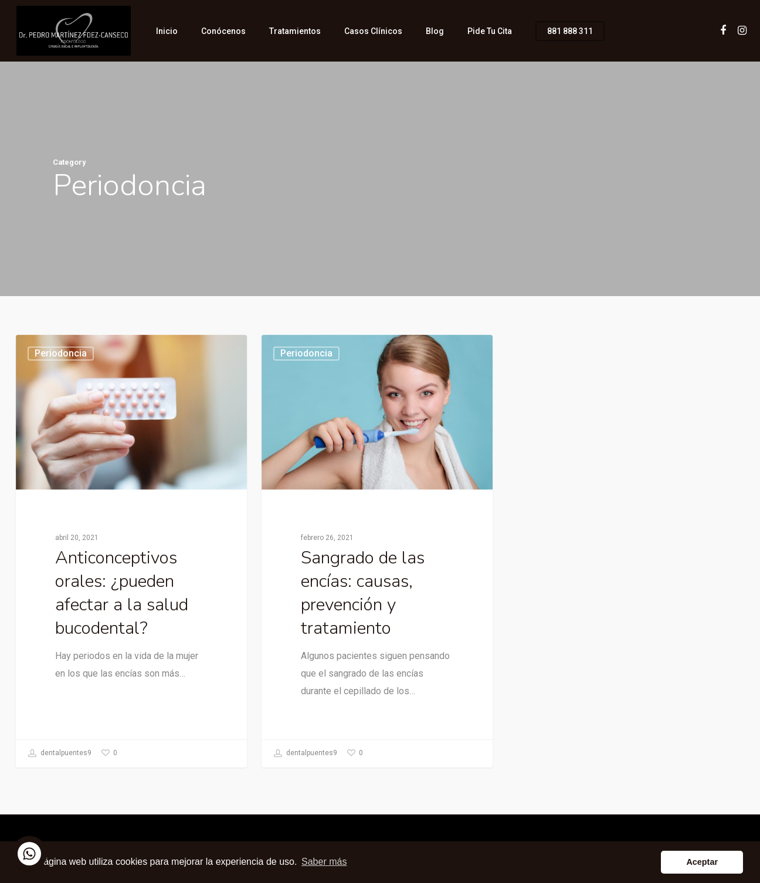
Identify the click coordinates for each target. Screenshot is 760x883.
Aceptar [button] (702, 862)
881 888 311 (570, 31)
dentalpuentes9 (59, 753)
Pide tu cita (489, 31)
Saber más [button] (324, 862)
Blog (435, 31)
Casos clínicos (373, 31)
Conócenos (223, 31)
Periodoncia (61, 353)
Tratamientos (295, 31)
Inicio (167, 31)
